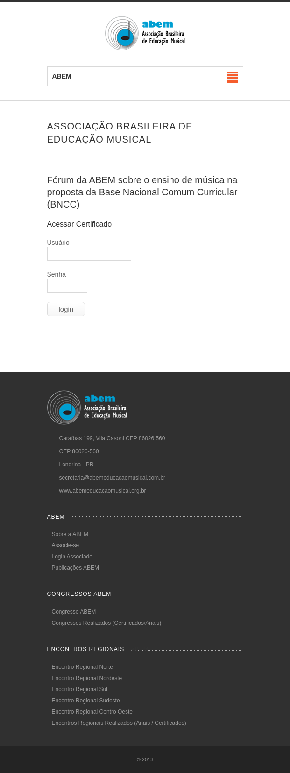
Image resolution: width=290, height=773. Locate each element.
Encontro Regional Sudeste (86, 700)
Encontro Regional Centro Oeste (92, 712)
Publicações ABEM (75, 568)
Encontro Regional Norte (82, 667)
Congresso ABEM (74, 611)
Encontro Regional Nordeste (87, 678)
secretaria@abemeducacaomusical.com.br (112, 477)
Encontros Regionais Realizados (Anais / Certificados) (119, 723)
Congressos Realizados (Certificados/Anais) (107, 623)
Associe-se (65, 545)
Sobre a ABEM (70, 534)
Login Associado (72, 556)
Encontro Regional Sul (79, 689)
